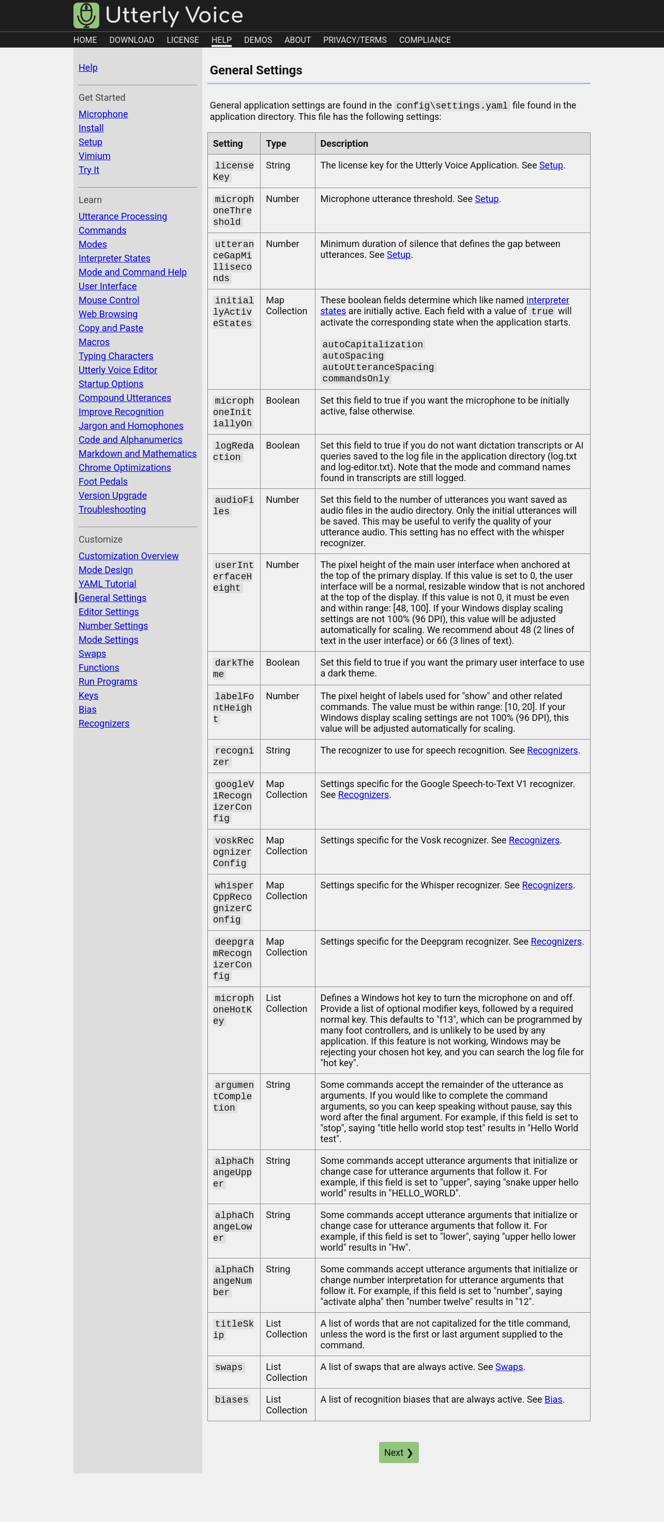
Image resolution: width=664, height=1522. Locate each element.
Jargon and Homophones (131, 425)
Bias (88, 709)
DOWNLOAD (131, 40)
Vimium (95, 155)
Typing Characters (116, 355)
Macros (94, 341)
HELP (222, 40)
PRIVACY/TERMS (355, 40)
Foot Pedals (103, 481)
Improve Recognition (121, 411)
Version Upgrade (113, 495)
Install (91, 127)
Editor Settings (109, 611)
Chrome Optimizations (125, 467)
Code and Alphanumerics (131, 439)
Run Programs (108, 681)
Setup (90, 141)
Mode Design (106, 569)
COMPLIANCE (425, 40)
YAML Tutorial (108, 583)
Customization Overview (129, 555)
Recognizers (104, 723)
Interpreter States (114, 258)
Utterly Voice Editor (118, 369)
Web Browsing (108, 314)
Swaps (92, 653)
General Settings (112, 597)
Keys (88, 695)
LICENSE (183, 40)
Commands (103, 230)
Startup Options (111, 383)
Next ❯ (399, 1490)
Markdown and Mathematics (138, 453)
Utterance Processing (123, 216)
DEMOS (258, 40)
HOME (85, 40)
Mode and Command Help (133, 272)
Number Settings (113, 625)
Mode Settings (109, 639)
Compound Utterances (125, 397)
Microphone (103, 114)
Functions (99, 667)
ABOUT (297, 40)
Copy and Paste (111, 327)
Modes (93, 244)
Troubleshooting (112, 509)
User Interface (108, 286)
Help (88, 67)
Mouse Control (109, 300)
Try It (89, 169)
